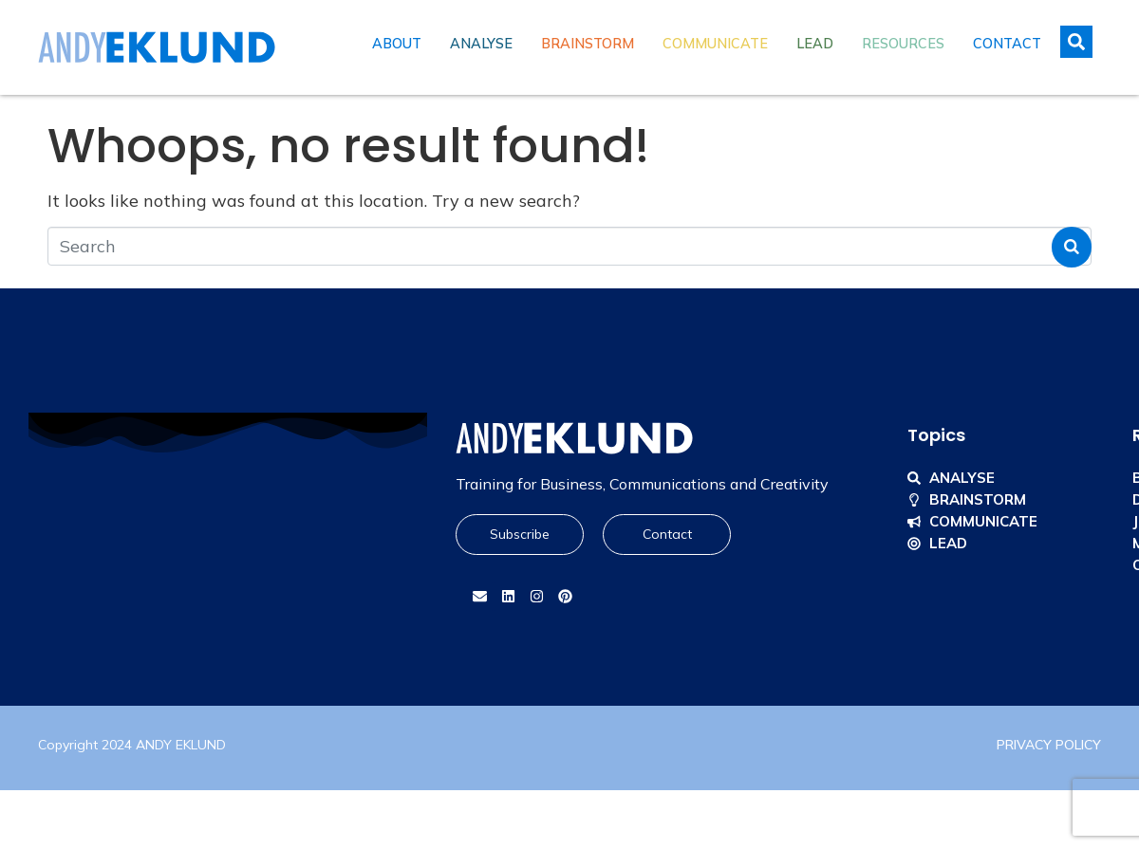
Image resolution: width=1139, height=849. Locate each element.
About (396, 43)
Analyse (481, 43)
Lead (814, 43)
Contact (1007, 43)
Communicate (715, 43)
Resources (903, 43)
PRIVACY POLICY (1049, 744)
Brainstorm (587, 43)
